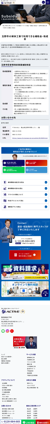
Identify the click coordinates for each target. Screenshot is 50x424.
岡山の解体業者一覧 (32, 388)
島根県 (29, 418)
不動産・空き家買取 (32, 375)
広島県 (35, 413)
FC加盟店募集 (6, 392)
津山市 (29, 413)
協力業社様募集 (6, 390)
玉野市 (35, 411)
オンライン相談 (6, 415)
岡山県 (29, 409)
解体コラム (30, 383)
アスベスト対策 (31, 362)
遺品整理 (29, 373)
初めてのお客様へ (6, 357)
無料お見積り (5, 363)
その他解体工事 (31, 366)
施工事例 (4, 359)
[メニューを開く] (48, 2)
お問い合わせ (6, 406)
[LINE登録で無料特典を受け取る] (25, 272)
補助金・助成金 (5, 361)
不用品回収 (30, 371)
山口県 (35, 418)
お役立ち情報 (31, 380)
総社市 (29, 411)
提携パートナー (6, 394)
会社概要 (4, 383)
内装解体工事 (31, 360)
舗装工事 (29, 364)
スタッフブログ (31, 385)
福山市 (29, 415)
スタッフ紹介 (5, 396)
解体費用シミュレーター (8, 411)
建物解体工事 (31, 357)
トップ (3, 354)
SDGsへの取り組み (7, 385)
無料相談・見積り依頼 (8, 409)
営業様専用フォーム (7, 418)
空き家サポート (31, 369)
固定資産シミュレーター (8, 413)
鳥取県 (35, 415)
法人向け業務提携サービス (9, 401)
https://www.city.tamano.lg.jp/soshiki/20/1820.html (30, 138)
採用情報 (4, 388)
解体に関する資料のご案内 (9, 399)
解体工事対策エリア (33, 406)
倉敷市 (35, 409)
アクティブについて (8, 380)
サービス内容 (31, 354)
